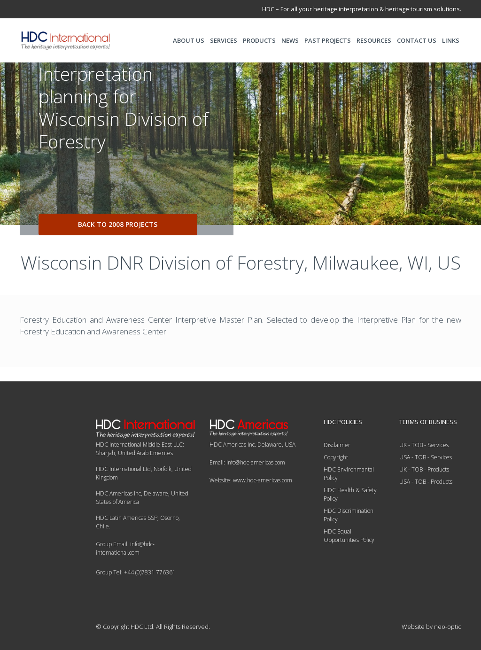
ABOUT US (188, 40)
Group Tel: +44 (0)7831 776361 (136, 572)
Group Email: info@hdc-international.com (125, 548)
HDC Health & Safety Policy (350, 494)
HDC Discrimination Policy (348, 515)
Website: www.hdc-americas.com (250, 480)
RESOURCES (374, 40)
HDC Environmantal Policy (349, 473)
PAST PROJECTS (327, 40)
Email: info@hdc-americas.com (247, 462)
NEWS (290, 40)
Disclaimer (337, 445)
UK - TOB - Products (424, 469)
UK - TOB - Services (424, 445)
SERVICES (223, 40)
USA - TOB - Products (425, 482)
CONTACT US (416, 40)
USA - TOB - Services (425, 457)
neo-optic (447, 626)
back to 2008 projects (117, 224)
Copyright (336, 457)
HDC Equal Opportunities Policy (349, 535)
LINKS (450, 40)
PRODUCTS (259, 40)
